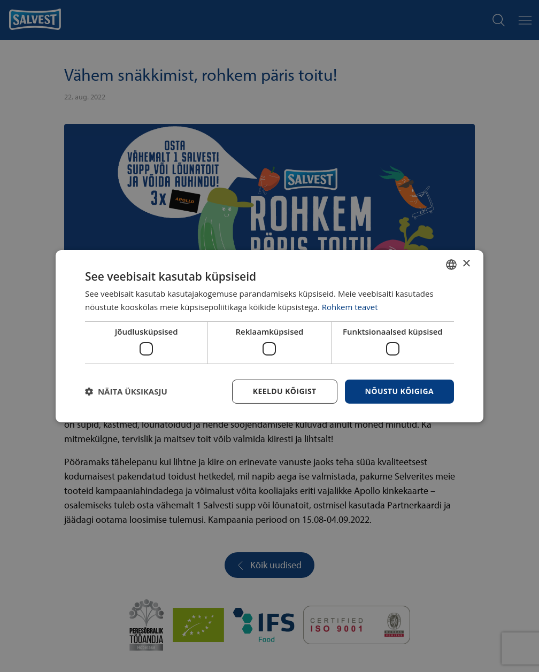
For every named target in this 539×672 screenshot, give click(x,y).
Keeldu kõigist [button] (285, 391)
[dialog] (269, 336)
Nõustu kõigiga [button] (399, 391)
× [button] (466, 264)
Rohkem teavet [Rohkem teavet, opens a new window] (350, 307)
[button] (126, 391)
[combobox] (451, 264)
